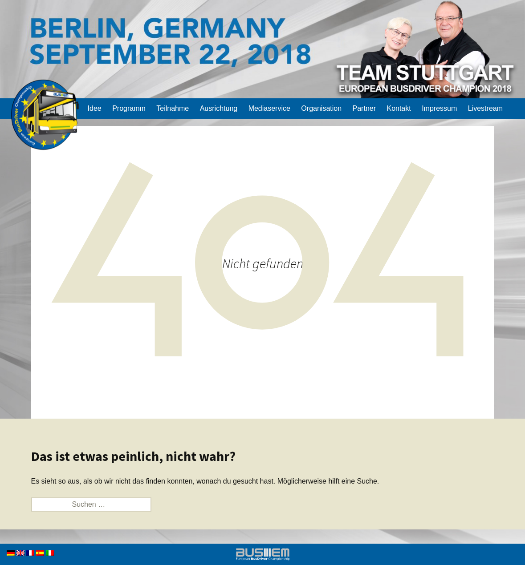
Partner (364, 108)
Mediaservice (269, 108)
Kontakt (399, 108)
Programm (129, 108)
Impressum (439, 108)
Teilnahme (172, 108)
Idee (95, 108)
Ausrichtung (219, 108)
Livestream (485, 108)
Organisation (321, 108)
